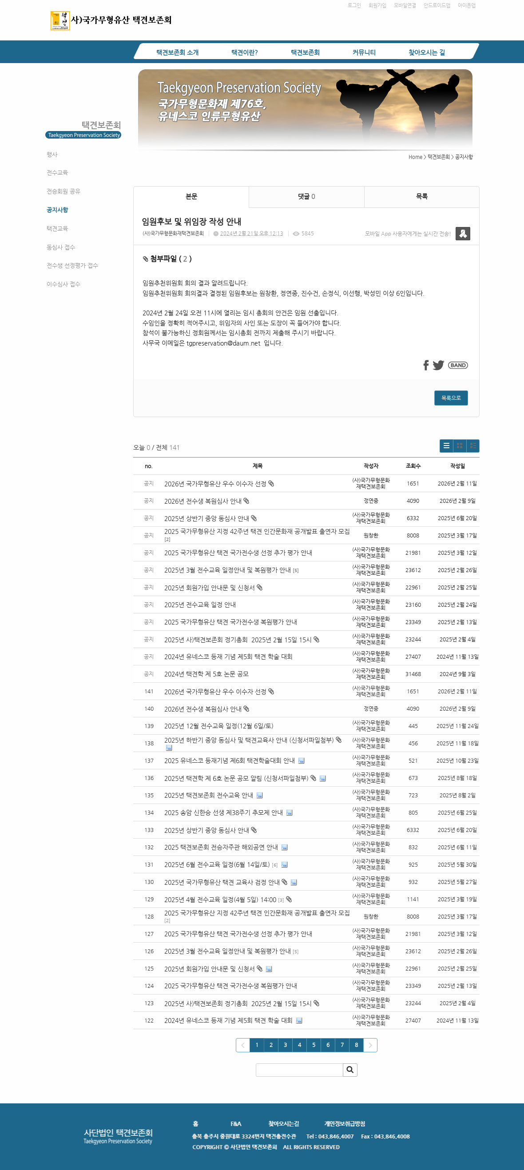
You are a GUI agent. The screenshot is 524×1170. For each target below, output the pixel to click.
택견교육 (57, 228)
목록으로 (451, 398)
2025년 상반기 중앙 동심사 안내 (210, 518)
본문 (191, 196)
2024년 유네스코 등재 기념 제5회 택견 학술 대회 (228, 656)
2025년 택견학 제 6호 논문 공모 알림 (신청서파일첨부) (236, 778)
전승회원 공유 (63, 191)
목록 (422, 196)
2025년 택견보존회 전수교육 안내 (208, 795)
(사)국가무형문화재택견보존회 (173, 233)
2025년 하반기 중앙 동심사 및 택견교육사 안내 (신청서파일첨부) (249, 740)
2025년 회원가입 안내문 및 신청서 (213, 587)
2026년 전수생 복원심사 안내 (206, 501)
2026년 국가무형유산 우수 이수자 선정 (219, 483)
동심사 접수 (61, 247)
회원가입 (377, 5)
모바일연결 (405, 5)
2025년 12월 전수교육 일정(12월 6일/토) (219, 725)
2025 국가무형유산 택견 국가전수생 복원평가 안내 (230, 621)
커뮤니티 (364, 52)
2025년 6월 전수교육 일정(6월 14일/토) (217, 864)
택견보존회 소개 (177, 52)
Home (415, 157)
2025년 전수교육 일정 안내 (201, 604)
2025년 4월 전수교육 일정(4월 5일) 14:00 (220, 899)
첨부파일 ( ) (167, 259)
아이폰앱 (467, 5)
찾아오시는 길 (427, 52)
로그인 (354, 5)
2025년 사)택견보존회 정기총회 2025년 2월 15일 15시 (241, 639)
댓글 (306, 196)
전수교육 (57, 172)
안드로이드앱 (437, 5)
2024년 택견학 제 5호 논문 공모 (206, 673)
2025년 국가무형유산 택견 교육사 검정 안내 (222, 882)
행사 (52, 154)
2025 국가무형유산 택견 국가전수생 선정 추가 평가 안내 (238, 552)
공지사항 (57, 210)
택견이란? (244, 52)
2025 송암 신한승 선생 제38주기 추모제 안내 (223, 812)
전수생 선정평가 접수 (72, 265)
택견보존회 (305, 52)
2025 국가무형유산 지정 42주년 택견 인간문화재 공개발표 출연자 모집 (257, 531)
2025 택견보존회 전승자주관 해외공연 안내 (221, 847)
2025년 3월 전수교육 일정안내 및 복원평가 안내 (227, 569)
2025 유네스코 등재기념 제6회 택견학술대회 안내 (229, 760)
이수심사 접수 (63, 284)
